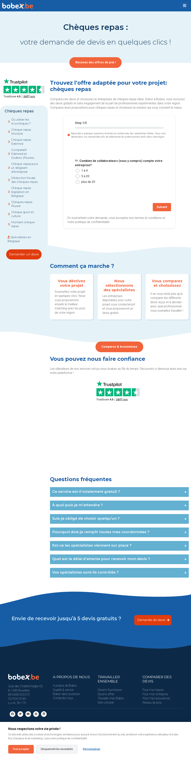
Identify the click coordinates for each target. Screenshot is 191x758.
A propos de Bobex (65, 685)
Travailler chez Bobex (111, 698)
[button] (184, 5)
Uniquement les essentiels (57, 749)
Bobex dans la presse (66, 693)
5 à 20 (85, 176)
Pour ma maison (153, 689)
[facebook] (12, 713)
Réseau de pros (152, 702)
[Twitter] (20, 713)
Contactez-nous (63, 698)
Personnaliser (91, 749)
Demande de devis (153, 620)
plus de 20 (88, 182)
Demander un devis (24, 254)
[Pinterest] (36, 713)
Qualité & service (63, 689)
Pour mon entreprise (155, 694)
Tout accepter (21, 749)
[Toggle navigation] (185, 5)
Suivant (162, 207)
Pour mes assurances (156, 698)
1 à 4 (84, 170)
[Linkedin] (44, 713)
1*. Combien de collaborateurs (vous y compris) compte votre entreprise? (118, 163)
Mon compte (106, 702)
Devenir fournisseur (110, 689)
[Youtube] (28, 713)
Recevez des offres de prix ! (95, 62)
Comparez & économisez (119, 347)
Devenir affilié (106, 694)
